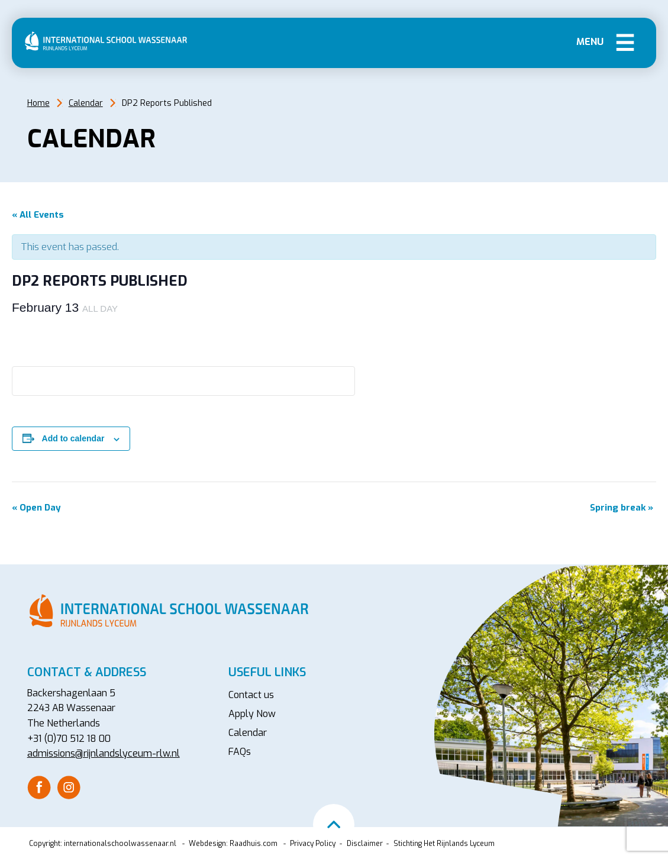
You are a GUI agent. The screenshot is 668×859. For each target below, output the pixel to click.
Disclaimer (365, 843)
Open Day (36, 508)
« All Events (38, 215)
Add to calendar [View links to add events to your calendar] (73, 438)
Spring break (621, 508)
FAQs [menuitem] (239, 751)
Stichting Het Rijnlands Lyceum (444, 843)
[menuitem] (39, 787)
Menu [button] (625, 42)
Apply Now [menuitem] (252, 714)
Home (38, 103)
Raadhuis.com (253, 843)
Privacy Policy (312, 843)
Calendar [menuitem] (247, 732)
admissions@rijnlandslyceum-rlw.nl (103, 753)
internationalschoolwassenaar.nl (120, 843)
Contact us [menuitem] (251, 695)
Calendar (86, 103)
